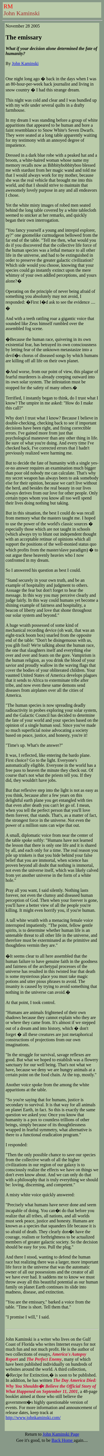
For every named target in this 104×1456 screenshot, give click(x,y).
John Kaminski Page (61, 1434)
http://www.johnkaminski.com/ (33, 1417)
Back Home (63, 1440)
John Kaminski (25, 63)
